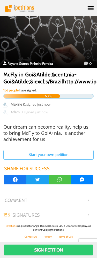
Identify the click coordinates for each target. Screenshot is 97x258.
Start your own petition (48, 154)
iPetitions (48, 8)
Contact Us (31, 236)
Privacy (48, 236)
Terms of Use (66, 236)
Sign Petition (48, 250)
